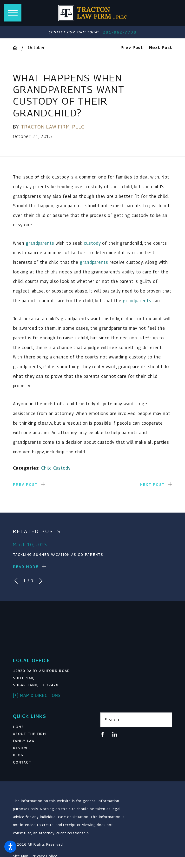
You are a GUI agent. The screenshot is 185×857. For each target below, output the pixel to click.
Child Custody (56, 468)
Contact (22, 762)
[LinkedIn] (114, 734)
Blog (18, 755)
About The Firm (29, 734)
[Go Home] (17, 47)
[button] (10, 847)
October (36, 47)
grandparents (40, 243)
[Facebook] (102, 734)
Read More (26, 566)
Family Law (24, 741)
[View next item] (41, 581)
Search (112, 719)
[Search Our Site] (165, 720)
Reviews (21, 748)
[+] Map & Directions (37, 695)
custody (92, 243)
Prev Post (25, 484)
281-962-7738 (120, 32)
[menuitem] (49, 726)
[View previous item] (16, 581)
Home (18, 727)
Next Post (152, 484)
